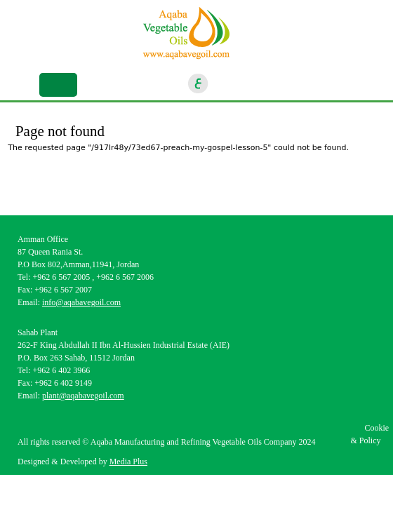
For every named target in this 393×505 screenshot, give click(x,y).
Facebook (226, 83)
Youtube (296, 83)
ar (198, 83)
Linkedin (273, 83)
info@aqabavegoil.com (81, 302)
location (343, 83)
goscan (320, 83)
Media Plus (128, 461)
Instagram (249, 83)
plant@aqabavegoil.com (83, 395)
